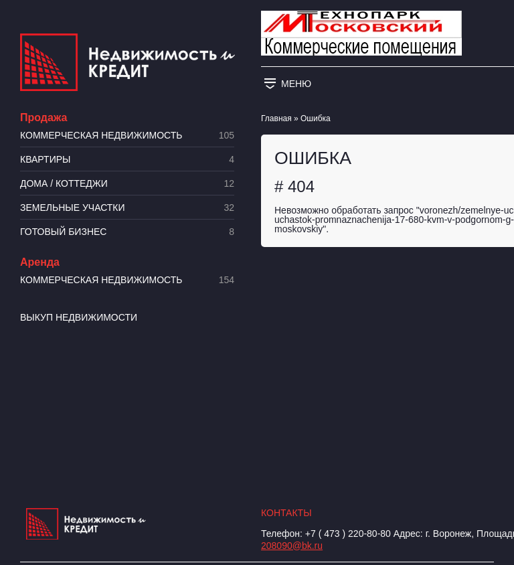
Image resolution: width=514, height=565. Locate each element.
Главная (276, 118)
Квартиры (127, 159)
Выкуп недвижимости (78, 317)
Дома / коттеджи (127, 183)
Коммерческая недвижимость (127, 135)
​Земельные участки (127, 208)
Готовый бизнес (127, 232)
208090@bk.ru (292, 545)
